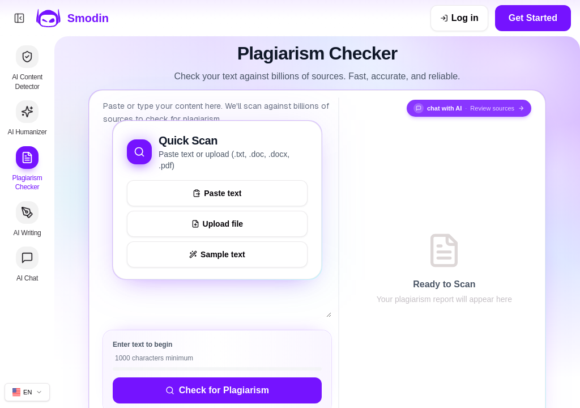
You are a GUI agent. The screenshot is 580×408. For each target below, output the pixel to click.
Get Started (533, 18)
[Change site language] (27, 392)
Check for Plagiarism (217, 390)
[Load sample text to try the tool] (217, 254)
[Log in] (459, 18)
